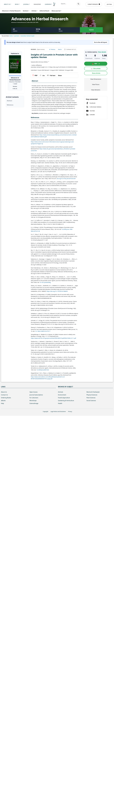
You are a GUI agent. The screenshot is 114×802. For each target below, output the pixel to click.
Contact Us (4, 395)
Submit (91, 30)
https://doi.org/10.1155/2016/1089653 (57, 291)
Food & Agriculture (64, 398)
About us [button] (7, 4)
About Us (4, 392)
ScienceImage (34, 403)
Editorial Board (44, 11)
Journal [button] (26, 4)
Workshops (33, 400)
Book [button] (16, 4)
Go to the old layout (100, 42)
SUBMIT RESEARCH (94, 4)
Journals (16, 36)
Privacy (70, 411)
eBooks (3, 400)
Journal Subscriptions (36, 395)
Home (11, 36)
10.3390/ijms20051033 (43, 370)
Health (60, 403)
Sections (25, 11)
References (10, 105)
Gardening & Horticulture (66, 400)
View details (102, 52)
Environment (62, 395)
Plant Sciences (91, 398)
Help (2, 403)
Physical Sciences (92, 395)
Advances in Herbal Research (11, 11)
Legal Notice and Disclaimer (58, 411)
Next (59, 49)
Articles (34, 11)
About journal (56, 11)
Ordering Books (6, 398)
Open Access (33, 392)
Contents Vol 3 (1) (71, 49)
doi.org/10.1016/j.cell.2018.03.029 (66, 178)
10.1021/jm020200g (45, 282)
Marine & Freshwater (93, 392)
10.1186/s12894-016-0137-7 (42, 331)
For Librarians (34, 398)
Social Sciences (91, 400)
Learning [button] (48, 4)
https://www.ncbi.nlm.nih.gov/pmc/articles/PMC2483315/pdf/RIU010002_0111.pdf (53, 338)
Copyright (45, 411)
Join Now (109, 4)
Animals (60, 392)
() (54, 4)
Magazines (37, 4)
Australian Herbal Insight (27, 36)
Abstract (9, 100)
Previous (53, 49)
